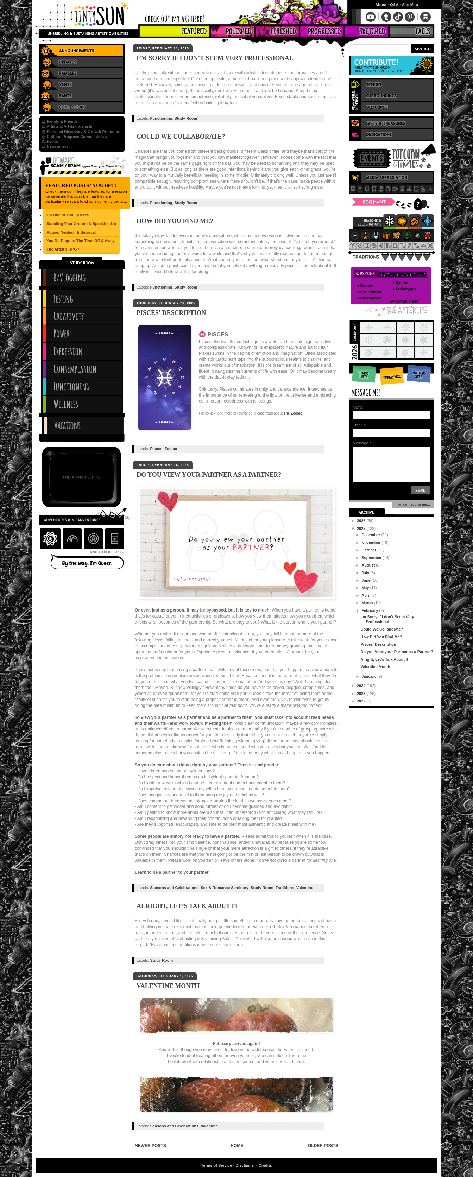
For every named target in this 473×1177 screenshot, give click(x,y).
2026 (362, 521)
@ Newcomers (55, 146)
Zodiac (171, 449)
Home (237, 1145)
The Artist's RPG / (62, 249)
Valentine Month (168, 985)
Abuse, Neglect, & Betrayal (71, 232)
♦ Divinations (369, 298)
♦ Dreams (365, 286)
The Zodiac (293, 413)
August (368, 565)
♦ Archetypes (404, 289)
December (371, 535)
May (365, 588)
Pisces (156, 449)
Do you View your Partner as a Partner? (209, 474)
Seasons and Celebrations (174, 888)
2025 (362, 528)
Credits (265, 1165)
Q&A (394, 4)
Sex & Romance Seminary (224, 888)
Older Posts (323, 1145)
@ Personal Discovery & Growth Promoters (82, 131)
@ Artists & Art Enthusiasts (67, 126)
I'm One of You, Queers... (69, 215)
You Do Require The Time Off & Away (80, 241)
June (366, 580)
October (369, 550)
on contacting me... (413, 504)
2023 (362, 693)
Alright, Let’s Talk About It (187, 906)
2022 (362, 701)
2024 (362, 686)
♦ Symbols (402, 282)
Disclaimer (245, 1165)
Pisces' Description (171, 312)
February (370, 610)
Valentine (304, 888)
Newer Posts (150, 1145)
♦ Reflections (369, 292)
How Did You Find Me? (175, 220)
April (366, 595)
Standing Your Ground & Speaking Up (81, 224)
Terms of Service (216, 1165)
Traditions (285, 888)
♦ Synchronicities (404, 298)
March (367, 603)
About (380, 4)
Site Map (410, 4)
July (365, 573)
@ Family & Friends (60, 121)
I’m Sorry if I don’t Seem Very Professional (215, 58)
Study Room (186, 118)
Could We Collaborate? (181, 136)
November (371, 542)
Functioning (161, 118)
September (372, 558)
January (369, 676)
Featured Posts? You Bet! (80, 185)
